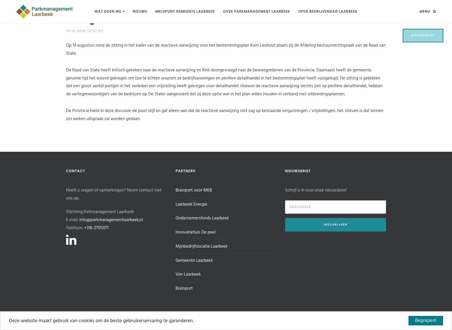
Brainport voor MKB (194, 190)
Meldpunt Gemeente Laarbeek (185, 11)
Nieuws (140, 11)
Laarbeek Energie (191, 204)
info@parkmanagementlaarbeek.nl (111, 220)
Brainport (184, 288)
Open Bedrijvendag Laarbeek (327, 11)
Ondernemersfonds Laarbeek (202, 218)
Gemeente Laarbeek (194, 260)
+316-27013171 (96, 228)
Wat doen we (110, 11)
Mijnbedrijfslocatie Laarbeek (202, 246)
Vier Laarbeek (188, 274)
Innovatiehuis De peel (196, 232)
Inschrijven (335, 224)
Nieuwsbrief (423, 35)
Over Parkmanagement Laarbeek (256, 11)
